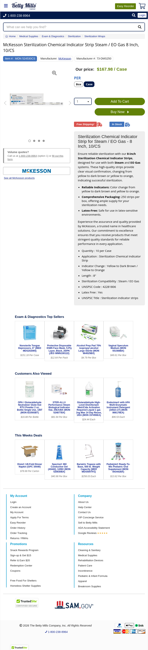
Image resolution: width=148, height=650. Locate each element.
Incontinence (85, 570)
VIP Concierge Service (90, 517)
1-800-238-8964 (28, 155)
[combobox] (83, 101)
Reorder (125, 6)
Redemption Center (21, 565)
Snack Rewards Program (24, 550)
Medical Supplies (87, 555)
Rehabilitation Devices (90, 560)
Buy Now (120, 112)
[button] (133, 15)
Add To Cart (120, 101)
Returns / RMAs (19, 538)
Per (77, 77)
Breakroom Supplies (89, 586)
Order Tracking (18, 533)
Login (13, 502)
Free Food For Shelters (23, 580)
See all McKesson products (19, 178)
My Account (16, 512)
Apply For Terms (19, 517)
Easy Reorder (18, 522)
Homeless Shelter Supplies (25, 585)
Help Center (85, 507)
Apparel (82, 581)
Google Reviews (87, 533)
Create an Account (20, 507)
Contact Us (84, 512)
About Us (83, 502)
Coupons (15, 570)
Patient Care (85, 565)
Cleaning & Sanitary (89, 550)
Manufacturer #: (86, 58)
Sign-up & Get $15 (20, 555)
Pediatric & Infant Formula (92, 576)
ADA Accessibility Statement (94, 527)
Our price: (85, 69)
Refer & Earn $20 (20, 560)
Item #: (9, 58)
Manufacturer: (48, 58)
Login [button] (142, 15)
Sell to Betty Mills (87, 522)
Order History (17, 527)
